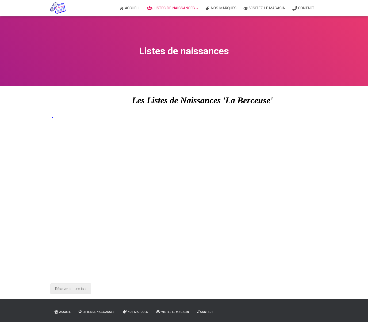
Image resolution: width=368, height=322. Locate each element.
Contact (303, 8)
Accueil (129, 8)
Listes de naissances (172, 8)
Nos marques (221, 8)
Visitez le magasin (264, 8)
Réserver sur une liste (70, 289)
